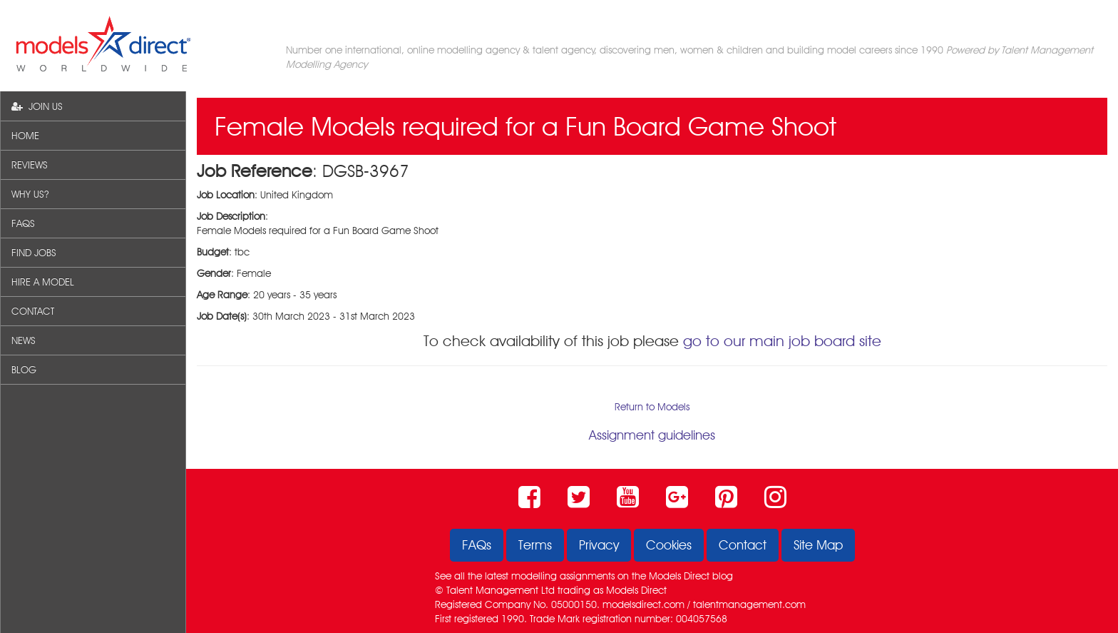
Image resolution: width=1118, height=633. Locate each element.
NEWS (23, 340)
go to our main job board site (782, 341)
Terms (535, 544)
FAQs (476, 544)
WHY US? (29, 194)
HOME (25, 135)
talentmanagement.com (749, 604)
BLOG (23, 369)
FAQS (23, 223)
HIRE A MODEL (42, 282)
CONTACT (32, 311)
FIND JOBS (33, 252)
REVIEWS (29, 165)
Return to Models (652, 406)
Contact (742, 544)
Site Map (818, 544)
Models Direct (679, 576)
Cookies (669, 544)
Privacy (599, 544)
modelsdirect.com (643, 604)
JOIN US (37, 106)
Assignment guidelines (652, 434)
